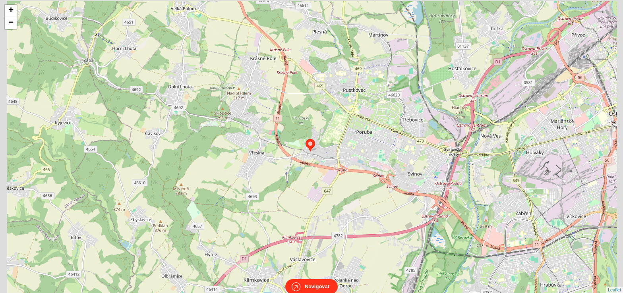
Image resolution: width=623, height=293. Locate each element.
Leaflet (614, 282)
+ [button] (11, 11)
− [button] (11, 23)
